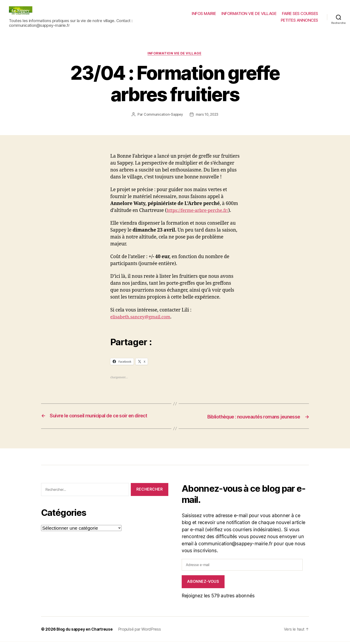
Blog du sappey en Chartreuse (85, 629)
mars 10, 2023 (207, 115)
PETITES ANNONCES (299, 20)
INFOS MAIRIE (204, 13)
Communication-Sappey (163, 115)
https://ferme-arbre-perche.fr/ (199, 211)
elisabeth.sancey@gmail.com (142, 317)
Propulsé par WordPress (142, 629)
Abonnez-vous (203, 581)
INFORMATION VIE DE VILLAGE (248, 13)
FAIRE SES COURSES (300, 13)
